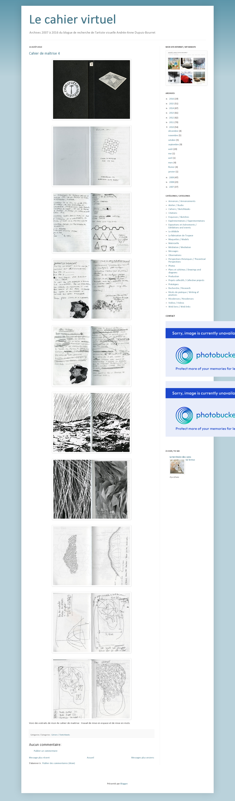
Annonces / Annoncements (181, 201)
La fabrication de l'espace (180, 236)
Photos (171, 266)
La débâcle (173, 231)
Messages (173, 251)
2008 (171, 182)
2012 (171, 118)
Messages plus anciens (142, 758)
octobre (172, 140)
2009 (171, 177)
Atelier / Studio (175, 205)
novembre (173, 135)
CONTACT (170, 316)
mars (170, 163)
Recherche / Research (179, 288)
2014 (171, 108)
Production (173, 276)
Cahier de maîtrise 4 (44, 54)
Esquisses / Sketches (178, 217)
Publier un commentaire (46, 751)
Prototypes (173, 284)
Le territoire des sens (180, 457)
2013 (171, 113)
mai (170, 154)
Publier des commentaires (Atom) (58, 763)
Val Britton (190, 460)
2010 (171, 127)
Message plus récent (39, 758)
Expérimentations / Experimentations (186, 221)
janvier (172, 172)
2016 (171, 99)
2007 (171, 187)
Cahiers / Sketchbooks (61, 735)
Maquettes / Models (178, 239)
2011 (171, 122)
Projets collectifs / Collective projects (186, 280)
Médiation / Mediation (179, 247)
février (171, 167)
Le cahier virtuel (72, 20)
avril (170, 158)
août (170, 149)
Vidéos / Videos (176, 303)
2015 (171, 104)
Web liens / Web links (179, 307)
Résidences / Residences (181, 299)
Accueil (90, 758)
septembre (173, 144)
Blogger (124, 784)
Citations (172, 213)
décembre (173, 131)
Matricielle (173, 243)
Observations (174, 255)
